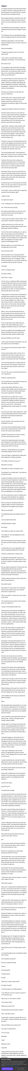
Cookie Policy (9, 1065)
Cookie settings (20, 1068)
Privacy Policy (16, 1065)
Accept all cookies (7, 1068)
